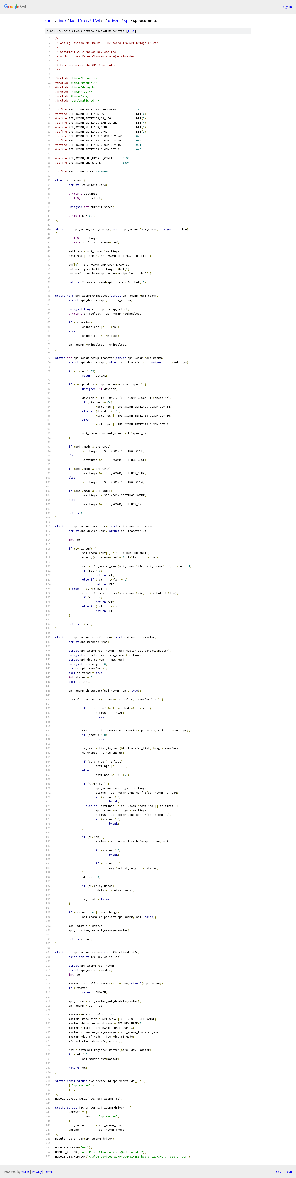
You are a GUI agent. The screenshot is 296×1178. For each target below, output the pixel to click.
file (131, 31)
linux (62, 20)
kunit (49, 20)
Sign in (287, 7)
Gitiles (25, 1172)
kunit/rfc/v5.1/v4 (85, 20)
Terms (48, 1172)
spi (127, 20)
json (288, 1171)
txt (278, 1171)
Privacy (37, 1172)
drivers (114, 20)
